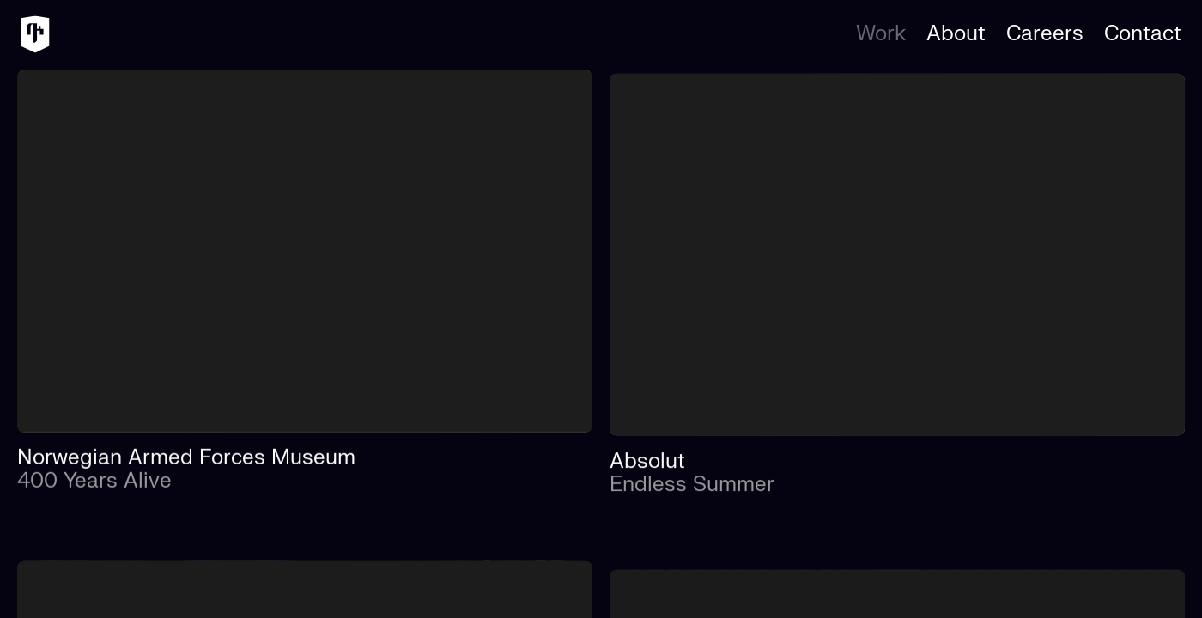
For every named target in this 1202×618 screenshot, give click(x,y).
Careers (1045, 33)
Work (881, 33)
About (956, 33)
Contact (1142, 33)
